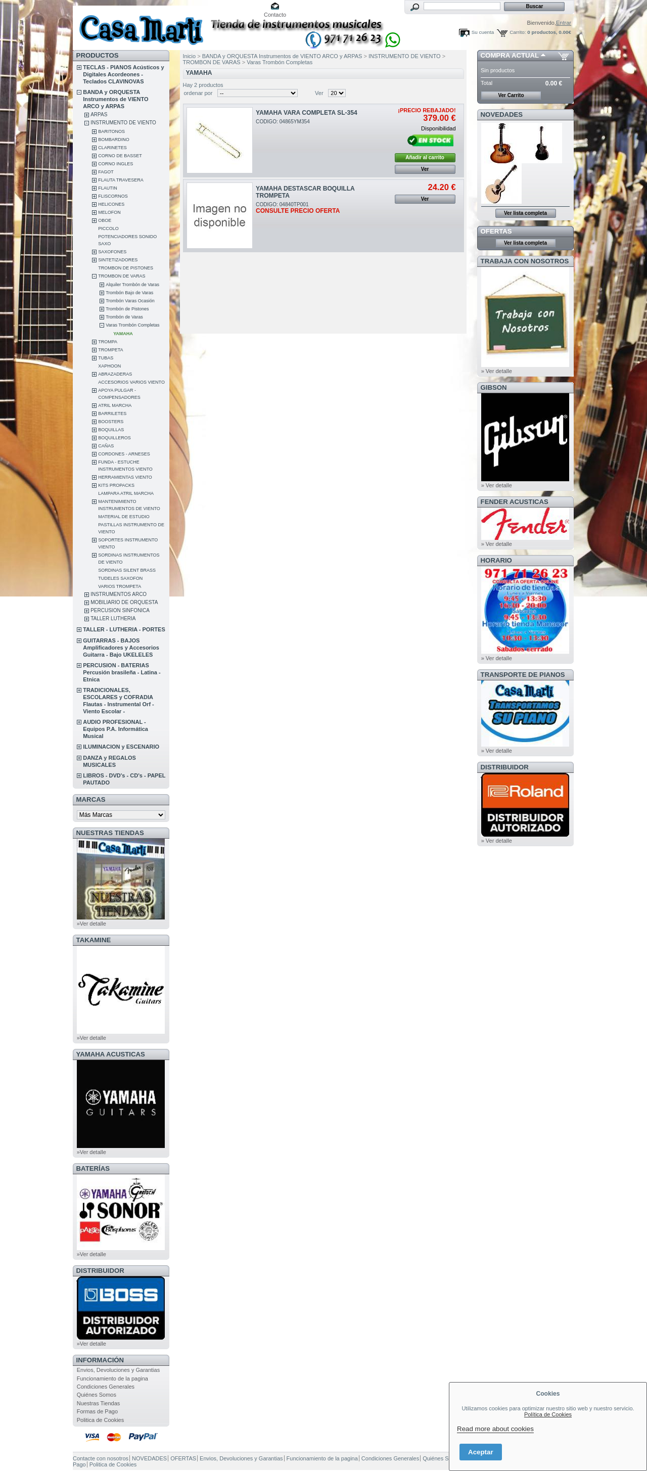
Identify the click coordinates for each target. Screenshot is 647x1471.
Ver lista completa (525, 213)
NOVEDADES (502, 114)
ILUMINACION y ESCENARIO (121, 747)
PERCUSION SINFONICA (120, 610)
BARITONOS (111, 131)
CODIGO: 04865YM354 (283, 121)
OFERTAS (496, 231)
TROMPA (107, 341)
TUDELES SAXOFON (120, 578)
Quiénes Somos (96, 1395)
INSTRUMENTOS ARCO (118, 594)
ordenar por (198, 93)
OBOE (104, 220)
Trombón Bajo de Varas (129, 292)
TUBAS (105, 357)
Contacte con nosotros (100, 1458)
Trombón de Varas (124, 316)
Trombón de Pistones (127, 308)
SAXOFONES (112, 251)
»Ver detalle (91, 924)
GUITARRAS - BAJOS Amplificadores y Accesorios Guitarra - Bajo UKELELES (121, 647)
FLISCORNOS (113, 196)
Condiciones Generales (105, 1387)
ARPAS (98, 114)
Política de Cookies (548, 1414)
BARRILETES (112, 413)
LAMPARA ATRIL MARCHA (126, 493)
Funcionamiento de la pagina (112, 1378)
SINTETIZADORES (117, 259)
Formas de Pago (97, 1411)
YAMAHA (123, 333)
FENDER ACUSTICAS (514, 501)
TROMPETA (110, 349)
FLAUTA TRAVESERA (121, 179)
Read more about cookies (495, 1429)
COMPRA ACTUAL (510, 55)
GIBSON (494, 387)
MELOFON (109, 212)
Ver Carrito (511, 95)
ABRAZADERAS (115, 374)
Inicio (189, 56)
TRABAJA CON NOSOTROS (525, 261)
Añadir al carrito (424, 157)
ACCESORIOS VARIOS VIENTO (131, 382)
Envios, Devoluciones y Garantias (118, 1370)
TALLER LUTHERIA (112, 618)
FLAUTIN (107, 188)
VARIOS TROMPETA (119, 586)
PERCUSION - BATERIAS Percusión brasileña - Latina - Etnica (121, 672)
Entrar (563, 23)
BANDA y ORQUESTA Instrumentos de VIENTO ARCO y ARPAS (115, 99)
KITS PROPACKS (116, 485)
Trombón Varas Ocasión (130, 300)
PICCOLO (108, 228)
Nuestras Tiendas (98, 1403)
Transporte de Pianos (523, 674)
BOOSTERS (110, 421)
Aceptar (480, 1452)
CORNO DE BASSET (120, 155)
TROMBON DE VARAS (121, 276)
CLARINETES (112, 147)
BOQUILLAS (111, 429)
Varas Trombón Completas (132, 325)
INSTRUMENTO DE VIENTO (123, 122)
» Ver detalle (496, 371)
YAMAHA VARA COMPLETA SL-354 (306, 112)
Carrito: (518, 32)
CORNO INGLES (115, 163)
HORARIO (496, 560)
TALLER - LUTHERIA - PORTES (124, 629)
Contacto (275, 15)
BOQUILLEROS (114, 437)
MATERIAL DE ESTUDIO (124, 516)
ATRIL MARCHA (114, 405)
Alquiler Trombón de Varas (132, 284)
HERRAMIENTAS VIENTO (125, 477)
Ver (319, 93)
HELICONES (111, 204)
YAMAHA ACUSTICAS (110, 1054)
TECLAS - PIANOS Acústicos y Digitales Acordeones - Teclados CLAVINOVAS (123, 74)
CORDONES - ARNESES (124, 453)
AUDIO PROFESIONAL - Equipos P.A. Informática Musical (115, 729)
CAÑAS (106, 445)
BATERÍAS (93, 1168)
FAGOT (106, 171)
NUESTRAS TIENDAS (110, 833)
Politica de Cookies (100, 1420)
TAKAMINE (93, 940)
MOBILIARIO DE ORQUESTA (124, 602)
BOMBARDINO (113, 139)
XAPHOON (109, 366)
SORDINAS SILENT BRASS (127, 570)
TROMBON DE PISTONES (125, 267)
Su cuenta (483, 32)
